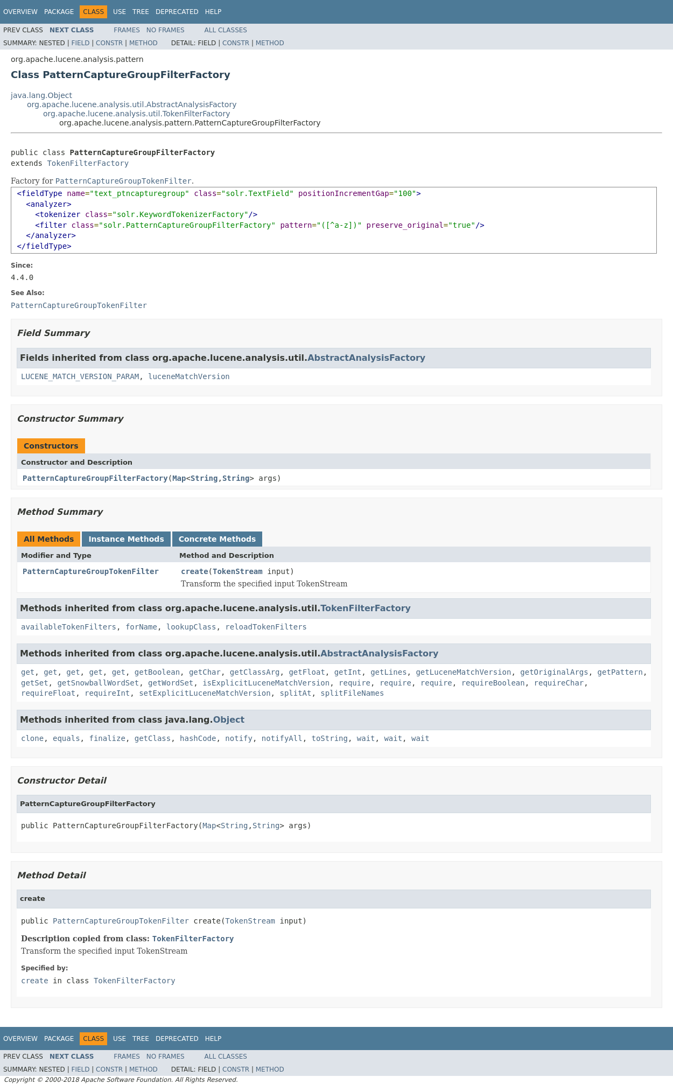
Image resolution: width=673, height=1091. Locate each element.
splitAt (295, 693)
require (354, 683)
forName (141, 627)
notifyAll (282, 738)
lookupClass (191, 627)
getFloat (307, 672)
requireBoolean (493, 683)
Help (213, 12)
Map (179, 478)
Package (59, 12)
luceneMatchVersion (189, 376)
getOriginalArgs (554, 672)
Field (80, 43)
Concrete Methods (217, 539)
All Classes (226, 30)
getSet (34, 683)
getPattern (620, 672)
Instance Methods (126, 539)
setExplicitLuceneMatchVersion (204, 693)
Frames (127, 30)
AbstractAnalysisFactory (366, 358)
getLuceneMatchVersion (463, 672)
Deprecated (177, 12)
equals (66, 738)
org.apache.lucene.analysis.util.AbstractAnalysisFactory (131, 104)
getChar (205, 672)
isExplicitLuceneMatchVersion (266, 683)
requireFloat (48, 693)
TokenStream (238, 571)
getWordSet (170, 683)
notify (239, 738)
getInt (348, 672)
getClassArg (255, 672)
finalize (107, 738)
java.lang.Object (41, 95)
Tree (140, 12)
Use (119, 12)
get (27, 672)
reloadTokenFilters (266, 627)
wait (366, 738)
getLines (388, 672)
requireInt (107, 693)
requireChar (559, 683)
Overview (20, 12)
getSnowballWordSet (98, 683)
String (204, 478)
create (194, 571)
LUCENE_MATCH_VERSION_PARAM (80, 376)
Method (143, 43)
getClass (153, 738)
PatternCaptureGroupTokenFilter (91, 571)
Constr (109, 43)
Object (229, 720)
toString (330, 738)
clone (32, 738)
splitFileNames (352, 693)
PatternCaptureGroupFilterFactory (95, 478)
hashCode (198, 738)
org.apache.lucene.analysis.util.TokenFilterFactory (136, 113)
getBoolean (157, 672)
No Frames (165, 30)
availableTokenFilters (68, 627)
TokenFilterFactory (88, 163)
